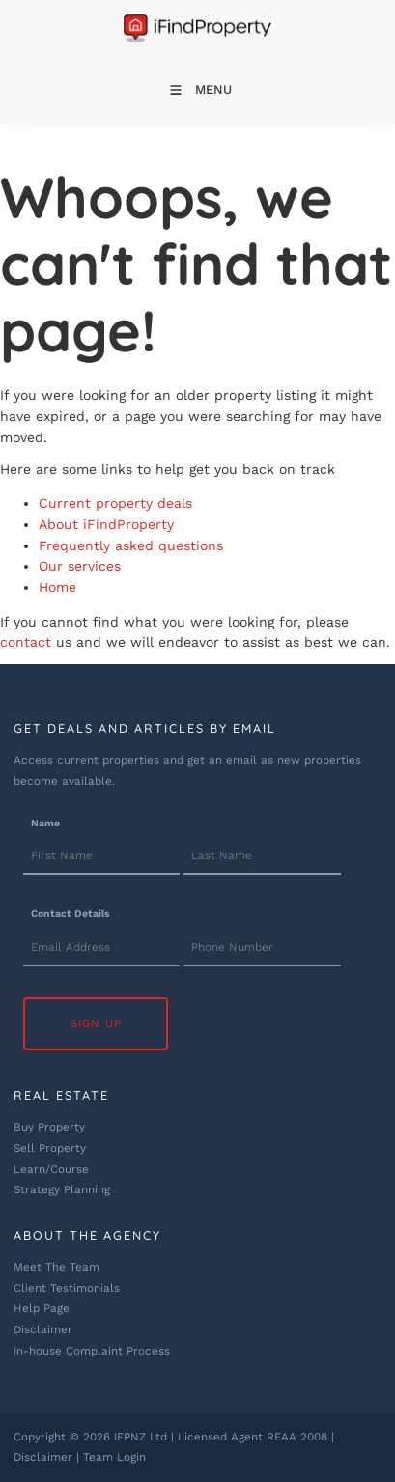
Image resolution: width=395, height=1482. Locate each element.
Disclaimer (43, 1329)
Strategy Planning (62, 1189)
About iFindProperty (106, 524)
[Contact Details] (101, 948)
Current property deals (115, 503)
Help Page (42, 1308)
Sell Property (50, 1148)
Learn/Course (51, 1169)
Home (57, 587)
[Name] (101, 857)
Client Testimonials (67, 1288)
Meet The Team (56, 1266)
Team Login (114, 1457)
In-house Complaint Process (92, 1350)
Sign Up (96, 1023)
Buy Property (49, 1126)
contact (25, 642)
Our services (80, 565)
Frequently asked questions (131, 545)
